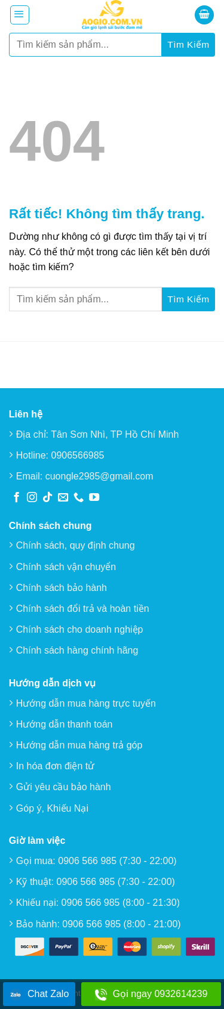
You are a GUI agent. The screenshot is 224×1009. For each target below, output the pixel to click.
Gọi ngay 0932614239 (151, 995)
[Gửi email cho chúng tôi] (63, 498)
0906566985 (78, 455)
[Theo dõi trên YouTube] (94, 498)
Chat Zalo (39, 995)
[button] (19, 14)
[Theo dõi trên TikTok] (47, 498)
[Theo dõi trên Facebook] (16, 498)
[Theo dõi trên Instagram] (32, 498)
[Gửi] (188, 45)
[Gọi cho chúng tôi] (78, 498)
